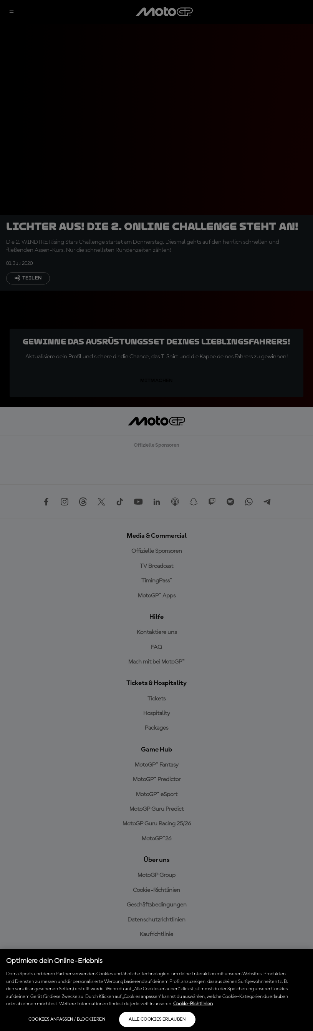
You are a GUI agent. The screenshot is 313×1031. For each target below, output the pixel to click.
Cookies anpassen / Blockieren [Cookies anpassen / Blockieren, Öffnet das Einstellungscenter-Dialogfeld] (66, 1019)
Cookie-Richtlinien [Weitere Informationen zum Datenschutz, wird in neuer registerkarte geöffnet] (193, 1003)
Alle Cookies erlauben (157, 1019)
